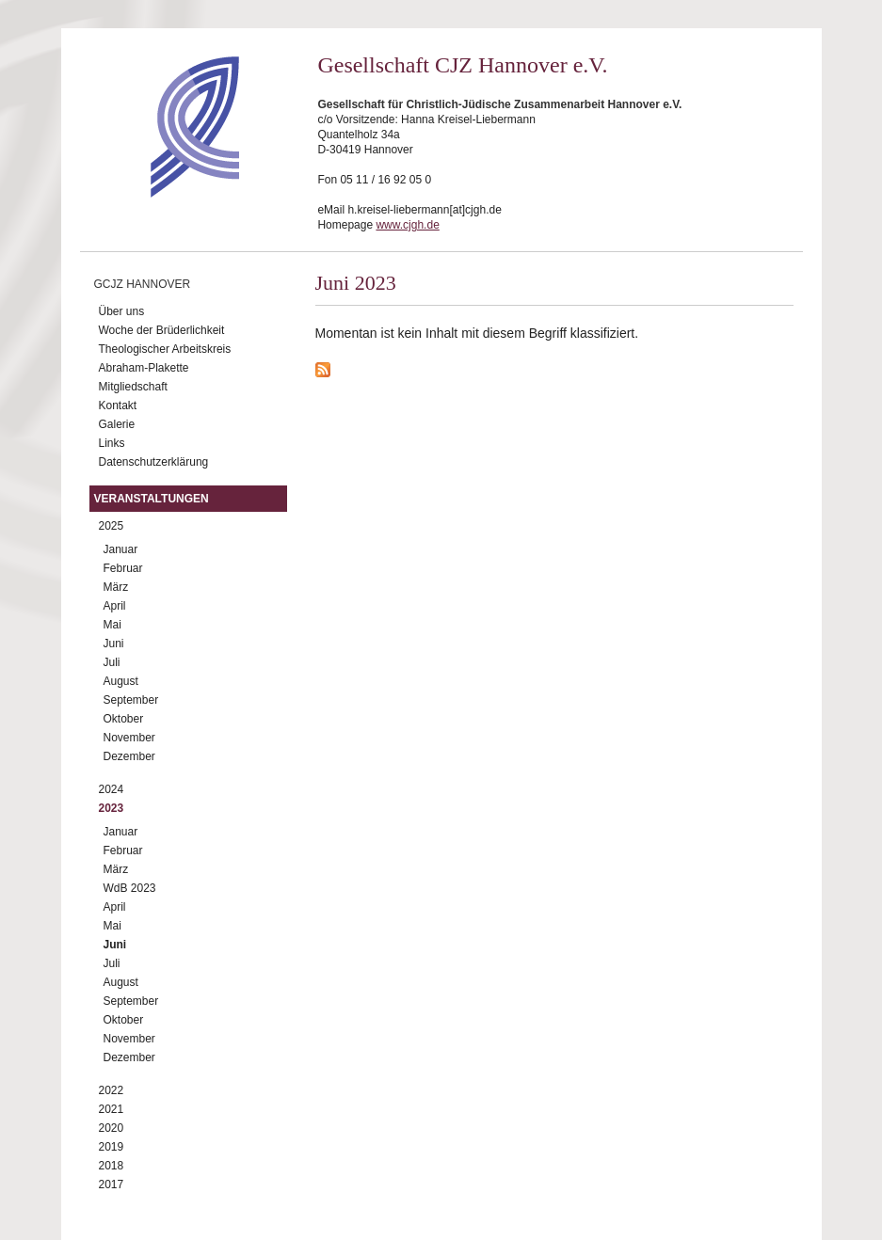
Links (112, 443)
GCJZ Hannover (142, 284)
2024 (111, 789)
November (129, 737)
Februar (123, 568)
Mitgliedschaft (133, 386)
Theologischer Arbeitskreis (165, 349)
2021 (111, 1109)
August (121, 681)
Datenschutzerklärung (154, 462)
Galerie (117, 424)
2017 (111, 1184)
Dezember (129, 756)
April (115, 605)
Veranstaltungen (151, 498)
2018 (111, 1165)
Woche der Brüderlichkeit (162, 330)
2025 (111, 526)
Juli (112, 662)
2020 (111, 1128)
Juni (114, 643)
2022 (111, 1090)
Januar (121, 549)
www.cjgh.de (407, 224)
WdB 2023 (130, 888)
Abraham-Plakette (144, 367)
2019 (111, 1146)
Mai (112, 624)
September (131, 700)
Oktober (124, 718)
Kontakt (118, 405)
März (116, 587)
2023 (111, 808)
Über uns (122, 311)
